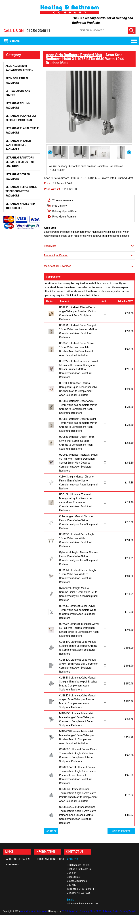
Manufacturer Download (57, 266)
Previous (50, 152)
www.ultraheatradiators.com (34, 911)
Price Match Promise (64, 216)
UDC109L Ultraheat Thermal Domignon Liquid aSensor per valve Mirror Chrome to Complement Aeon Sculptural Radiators (75, 502)
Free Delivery (59, 205)
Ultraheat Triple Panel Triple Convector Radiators (21, 191)
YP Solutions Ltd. (70, 911)
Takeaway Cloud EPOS (90, 911)
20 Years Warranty (62, 200)
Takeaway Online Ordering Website (119, 911)
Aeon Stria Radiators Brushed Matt (74, 55)
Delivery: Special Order (64, 211)
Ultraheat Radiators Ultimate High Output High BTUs (19, 162)
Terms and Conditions (50, 859)
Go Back (51, 831)
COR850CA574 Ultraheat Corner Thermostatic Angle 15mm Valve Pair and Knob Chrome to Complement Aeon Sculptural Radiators (77, 775)
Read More (50, 245)
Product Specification (56, 255)
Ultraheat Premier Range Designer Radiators (18, 145)
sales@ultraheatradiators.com (82, 903)
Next (129, 152)
